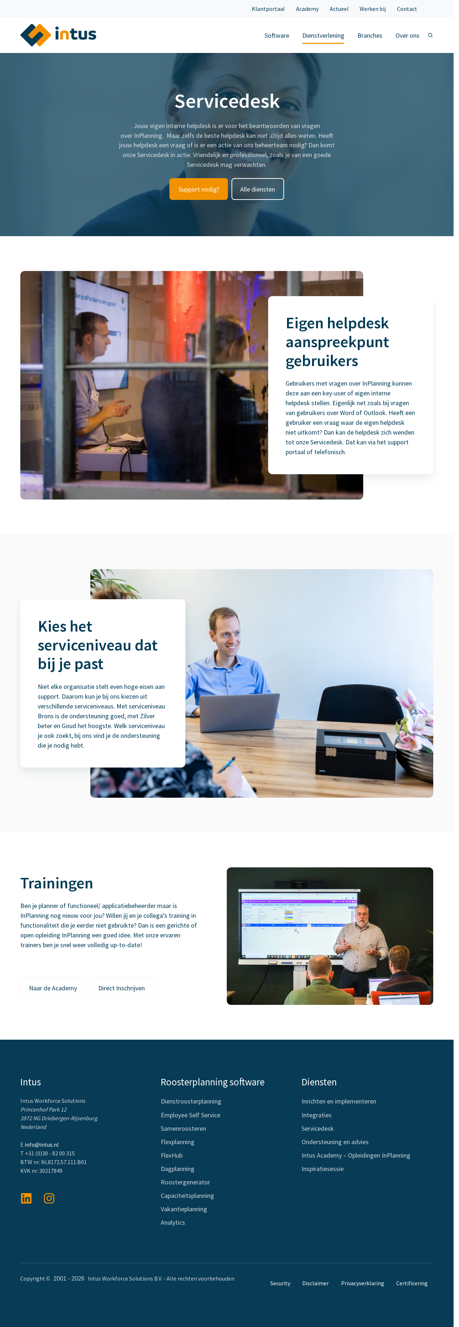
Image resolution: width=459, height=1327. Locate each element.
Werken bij (373, 8)
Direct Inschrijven (121, 988)
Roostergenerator (185, 1183)
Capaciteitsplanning (187, 1196)
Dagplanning (177, 1169)
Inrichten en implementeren (339, 1102)
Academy (307, 8)
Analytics (173, 1223)
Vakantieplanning (184, 1209)
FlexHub (172, 1155)
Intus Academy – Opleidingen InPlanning (356, 1155)
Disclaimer (315, 1283)
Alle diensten (257, 189)
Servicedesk (318, 1129)
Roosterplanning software (213, 1082)
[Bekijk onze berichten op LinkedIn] (26, 1199)
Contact (407, 8)
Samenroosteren (183, 1129)
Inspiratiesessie (323, 1169)
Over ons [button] (407, 35)
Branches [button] (369, 35)
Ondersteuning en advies (335, 1142)
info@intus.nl (42, 1145)
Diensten (319, 1082)
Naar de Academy (53, 988)
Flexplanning (177, 1142)
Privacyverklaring (362, 1283)
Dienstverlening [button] (323, 35)
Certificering (412, 1283)
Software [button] (277, 35)
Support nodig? (199, 189)
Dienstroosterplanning (191, 1102)
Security (280, 1283)
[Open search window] (430, 35)
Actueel (339, 8)
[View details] (49, 1199)
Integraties (317, 1115)
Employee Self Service (190, 1115)
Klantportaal (268, 8)
